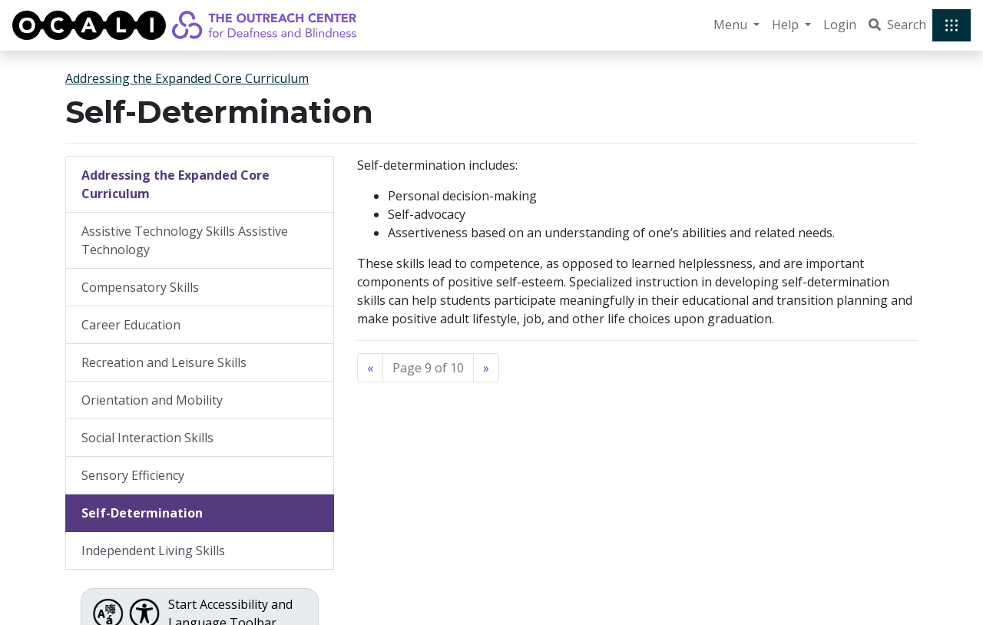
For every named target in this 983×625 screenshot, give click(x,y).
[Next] (486, 367)
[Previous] (370, 367)
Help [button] (787, 24)
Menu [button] (731, 24)
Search (897, 24)
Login (839, 24)
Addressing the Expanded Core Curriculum (187, 78)
